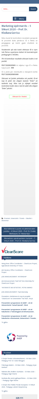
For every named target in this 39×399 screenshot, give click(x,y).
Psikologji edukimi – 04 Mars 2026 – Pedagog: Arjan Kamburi (19, 366)
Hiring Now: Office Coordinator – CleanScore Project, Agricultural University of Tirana (19, 264)
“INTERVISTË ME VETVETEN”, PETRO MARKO (17, 288)
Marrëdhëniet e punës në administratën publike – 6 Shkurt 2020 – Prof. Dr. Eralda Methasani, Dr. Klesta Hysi (19, 231)
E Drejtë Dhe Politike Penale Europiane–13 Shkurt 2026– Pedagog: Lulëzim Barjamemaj (18, 386)
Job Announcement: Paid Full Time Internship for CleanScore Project (18, 282)
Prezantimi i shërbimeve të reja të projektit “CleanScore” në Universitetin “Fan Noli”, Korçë (17, 297)
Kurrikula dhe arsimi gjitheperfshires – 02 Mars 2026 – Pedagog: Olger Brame (19, 379)
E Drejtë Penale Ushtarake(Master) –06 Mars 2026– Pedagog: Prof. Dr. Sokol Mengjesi (19, 359)
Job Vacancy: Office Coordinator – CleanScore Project (17, 271)
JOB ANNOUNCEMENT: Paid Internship (15, 292)
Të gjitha (4, 322)
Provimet (7, 218)
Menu (19, 18)
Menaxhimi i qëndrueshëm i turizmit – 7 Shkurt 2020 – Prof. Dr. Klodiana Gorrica (19, 239)
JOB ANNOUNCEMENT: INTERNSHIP (14, 277)
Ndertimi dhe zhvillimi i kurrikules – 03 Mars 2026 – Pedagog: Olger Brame (19, 373)
